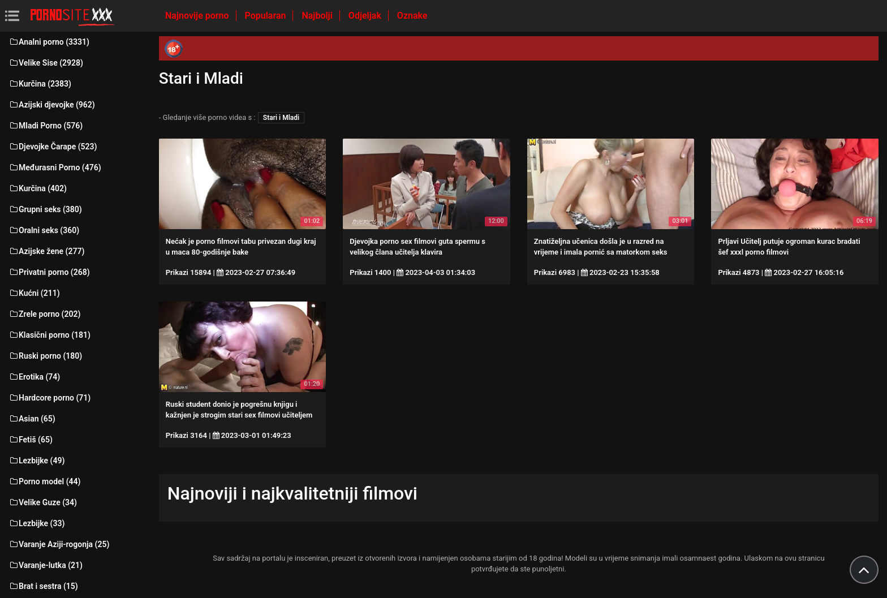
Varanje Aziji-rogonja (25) (58, 544)
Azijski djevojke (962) (51, 104)
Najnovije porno (198, 15)
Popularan (267, 15)
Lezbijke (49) (36, 460)
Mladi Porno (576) (45, 125)
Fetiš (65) (30, 439)
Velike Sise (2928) (45, 62)
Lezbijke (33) (36, 523)
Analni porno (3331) (48, 41)
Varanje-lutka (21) (45, 565)
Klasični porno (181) (49, 334)
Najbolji (318, 15)
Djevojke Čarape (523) (52, 146)
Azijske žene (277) (46, 251)
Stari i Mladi (281, 118)
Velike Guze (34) (42, 502)
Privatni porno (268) (49, 272)
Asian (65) (31, 418)
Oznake (412, 15)
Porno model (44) (44, 481)
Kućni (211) (34, 293)
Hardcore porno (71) (49, 397)
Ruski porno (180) (45, 355)
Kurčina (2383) (39, 83)
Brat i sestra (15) (43, 586)
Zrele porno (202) (44, 314)
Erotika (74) (34, 376)
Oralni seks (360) (43, 230)
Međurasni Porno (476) (54, 167)
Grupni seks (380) (45, 209)
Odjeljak (366, 15)
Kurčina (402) (37, 188)
